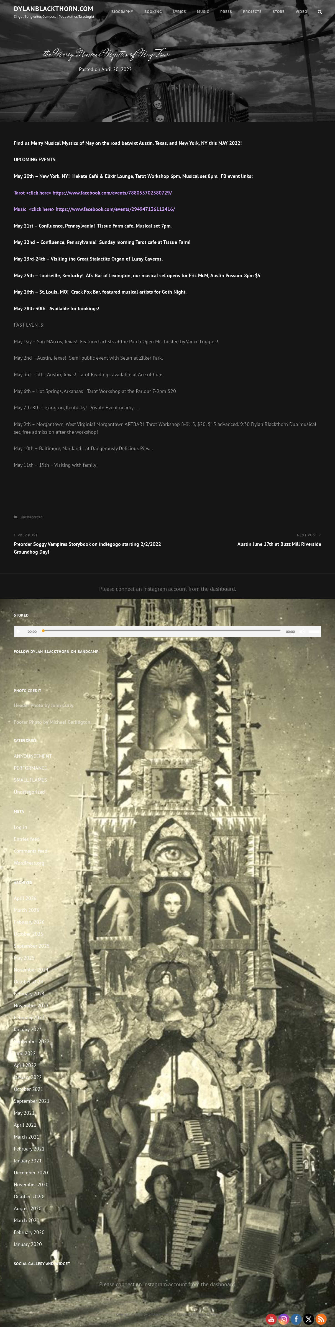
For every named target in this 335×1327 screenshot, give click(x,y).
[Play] (18, 631)
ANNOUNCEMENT (33, 756)
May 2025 (24, 958)
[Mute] (302, 631)
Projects (252, 11)
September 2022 (32, 1041)
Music (203, 11)
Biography (122, 11)
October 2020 (28, 1196)
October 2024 (28, 981)
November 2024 (31, 970)
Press (226, 11)
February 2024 (29, 993)
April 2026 (25, 898)
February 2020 (29, 1232)
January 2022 (28, 1077)
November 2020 (31, 1184)
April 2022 (25, 1065)
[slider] (161, 630)
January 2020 (28, 1244)
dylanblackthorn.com (53, 8)
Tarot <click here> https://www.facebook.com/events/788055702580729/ (93, 193)
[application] (167, 631)
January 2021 (28, 1160)
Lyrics (179, 11)
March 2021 (26, 1137)
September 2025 (32, 946)
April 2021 (25, 1125)
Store (279, 11)
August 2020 (28, 1208)
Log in (20, 827)
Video (301, 11)
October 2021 (28, 1089)
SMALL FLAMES (30, 780)
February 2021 (29, 1149)
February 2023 (29, 1017)
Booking (153, 11)
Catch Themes (208, 1314)
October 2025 (28, 934)
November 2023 (31, 1005)
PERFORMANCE (30, 768)
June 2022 (25, 1053)
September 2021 (32, 1101)
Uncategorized (32, 517)
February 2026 (29, 922)
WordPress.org (29, 863)
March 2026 (26, 910)
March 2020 (26, 1220)
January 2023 (28, 1029)
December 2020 (31, 1172)
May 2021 (24, 1113)
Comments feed (30, 851)
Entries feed (27, 839)
